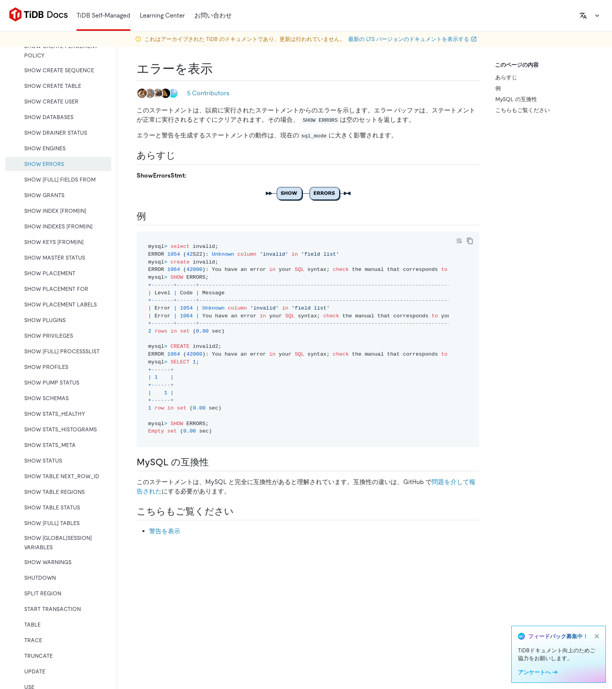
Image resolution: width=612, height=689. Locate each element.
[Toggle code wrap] (459, 240)
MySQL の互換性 (516, 99)
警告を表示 (164, 531)
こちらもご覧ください (522, 110)
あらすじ (506, 77)
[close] (596, 636)
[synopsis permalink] (182, 155)
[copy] (469, 240)
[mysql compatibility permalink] (215, 462)
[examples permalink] (152, 216)
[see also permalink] (240, 511)
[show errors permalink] (219, 68)
